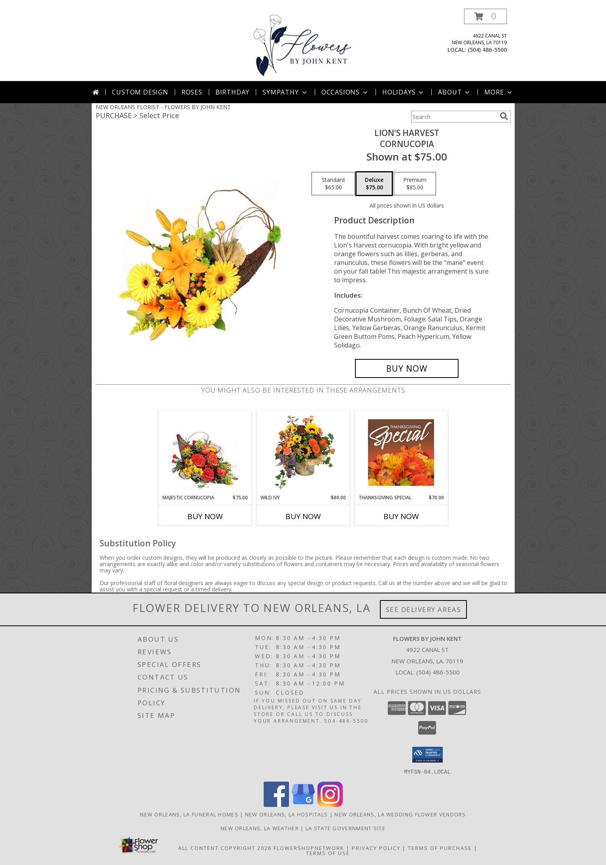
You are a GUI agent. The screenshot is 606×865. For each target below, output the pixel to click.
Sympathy (285, 92)
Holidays (403, 92)
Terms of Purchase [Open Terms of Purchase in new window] (440, 847)
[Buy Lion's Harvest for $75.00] (407, 368)
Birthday (232, 92)
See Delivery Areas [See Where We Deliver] (423, 609)
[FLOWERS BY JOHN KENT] (303, 45)
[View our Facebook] (276, 804)
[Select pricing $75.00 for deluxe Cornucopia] (374, 183)
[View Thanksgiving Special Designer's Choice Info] (401, 452)
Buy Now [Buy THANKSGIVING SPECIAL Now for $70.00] (401, 516)
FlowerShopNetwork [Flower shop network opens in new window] (309, 847)
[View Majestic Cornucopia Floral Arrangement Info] (205, 452)
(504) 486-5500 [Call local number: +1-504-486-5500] (487, 49)
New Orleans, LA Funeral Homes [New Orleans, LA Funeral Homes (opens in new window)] (189, 814)
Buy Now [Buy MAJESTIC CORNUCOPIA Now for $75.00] (205, 516)
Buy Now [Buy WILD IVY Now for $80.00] (303, 516)
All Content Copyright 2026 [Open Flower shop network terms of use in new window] (225, 847)
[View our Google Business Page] (303, 804)
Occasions (345, 92)
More (498, 92)
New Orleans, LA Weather (260, 827)
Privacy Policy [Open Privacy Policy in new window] (376, 847)
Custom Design (140, 92)
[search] (504, 116)
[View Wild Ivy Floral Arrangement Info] (303, 452)
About (454, 92)
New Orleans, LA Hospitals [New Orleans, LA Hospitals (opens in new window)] (286, 814)
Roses (191, 92)
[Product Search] (454, 116)
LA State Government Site (345, 827)
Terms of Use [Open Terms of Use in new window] (328, 852)
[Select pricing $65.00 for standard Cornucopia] (333, 183)
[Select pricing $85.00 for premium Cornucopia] (415, 183)
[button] (485, 16)
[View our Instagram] (330, 804)
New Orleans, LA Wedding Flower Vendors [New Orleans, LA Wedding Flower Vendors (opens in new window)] (400, 814)
